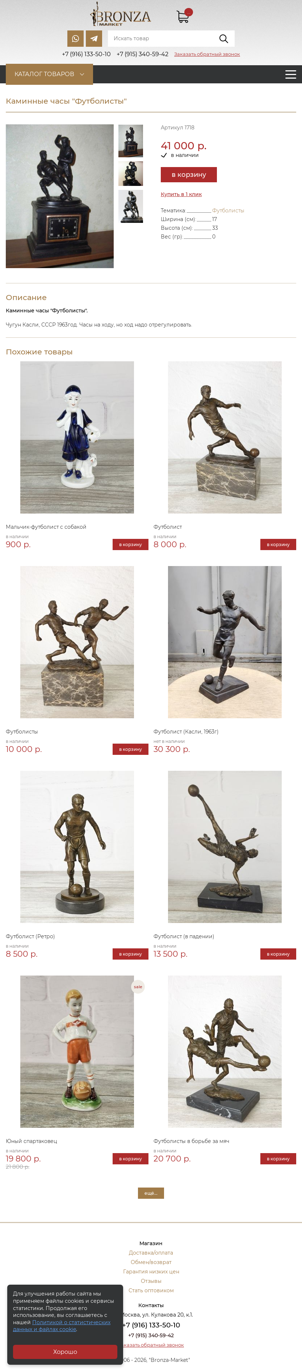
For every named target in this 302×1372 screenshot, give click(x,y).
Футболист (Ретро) (30, 936)
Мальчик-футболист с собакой (46, 527)
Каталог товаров (44, 74)
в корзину (189, 175)
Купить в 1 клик (181, 194)
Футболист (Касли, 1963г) (186, 731)
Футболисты (228, 210)
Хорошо (65, 1351)
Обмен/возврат (151, 1262)
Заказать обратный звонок (207, 54)
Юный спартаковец (31, 1141)
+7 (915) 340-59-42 (151, 1335)
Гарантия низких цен (151, 1271)
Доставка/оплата (151, 1253)
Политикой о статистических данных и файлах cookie (61, 1326)
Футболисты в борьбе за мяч (191, 1141)
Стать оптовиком (151, 1290)
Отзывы (151, 1281)
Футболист (168, 527)
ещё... (151, 1193)
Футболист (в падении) (184, 936)
